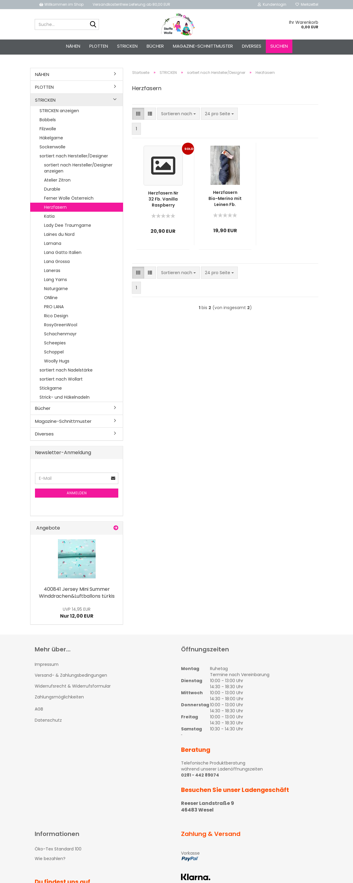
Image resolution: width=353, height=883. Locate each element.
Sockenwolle (52, 147)
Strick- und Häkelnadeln (65, 397)
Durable (52, 189)
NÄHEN (73, 46)
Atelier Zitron (57, 180)
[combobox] (178, 114)
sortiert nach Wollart (61, 379)
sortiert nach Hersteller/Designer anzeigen (78, 168)
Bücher (155, 46)
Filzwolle (48, 129)
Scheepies (55, 343)
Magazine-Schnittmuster (203, 46)
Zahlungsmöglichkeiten (59, 697)
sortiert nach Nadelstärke (66, 370)
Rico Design (56, 316)
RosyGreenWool (60, 325)
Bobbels (48, 120)
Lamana (52, 243)
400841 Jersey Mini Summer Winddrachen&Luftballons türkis (77, 593)
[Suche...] (93, 24)
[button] (138, 114)
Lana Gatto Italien (62, 252)
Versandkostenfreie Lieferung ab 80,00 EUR (131, 4)
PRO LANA (54, 307)
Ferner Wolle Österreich (69, 198)
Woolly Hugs (56, 361)
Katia (49, 216)
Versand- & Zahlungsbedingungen (71, 675)
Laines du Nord (59, 234)
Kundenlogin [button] (272, 4)
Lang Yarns (55, 280)
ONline (51, 298)
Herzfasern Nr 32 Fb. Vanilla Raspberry (163, 199)
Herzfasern (55, 207)
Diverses (251, 46)
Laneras (52, 270)
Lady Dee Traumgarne (67, 225)
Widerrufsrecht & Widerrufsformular (73, 686)
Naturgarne (56, 289)
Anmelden (77, 492)
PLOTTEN (98, 46)
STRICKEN (127, 46)
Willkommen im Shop (61, 4)
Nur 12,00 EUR (77, 612)
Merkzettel (306, 4)
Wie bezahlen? (50, 859)
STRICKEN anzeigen (59, 111)
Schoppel (54, 352)
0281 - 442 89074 (200, 775)
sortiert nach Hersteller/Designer (74, 156)
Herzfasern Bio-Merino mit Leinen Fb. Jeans (225, 198)
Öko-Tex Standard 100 (58, 849)
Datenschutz (48, 720)
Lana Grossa (57, 261)
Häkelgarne (51, 138)
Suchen (279, 46)
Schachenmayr (60, 334)
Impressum (47, 664)
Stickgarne (51, 388)
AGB (39, 709)
